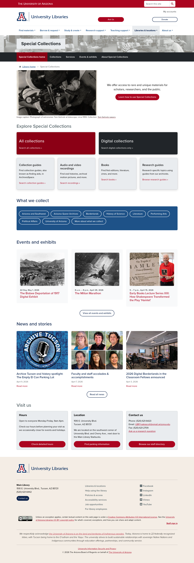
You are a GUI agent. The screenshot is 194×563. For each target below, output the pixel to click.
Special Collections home (32, 57)
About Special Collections (115, 57)
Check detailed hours (42, 444)
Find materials (26, 30)
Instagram (148, 490)
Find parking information (97, 444)
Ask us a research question (142, 431)
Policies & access (94, 495)
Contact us (136, 415)
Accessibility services (96, 499)
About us (166, 30)
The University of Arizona (120, 552)
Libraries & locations (145, 30)
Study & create (71, 30)
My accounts (169, 11)
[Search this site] (156, 4)
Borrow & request (49, 30)
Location (79, 415)
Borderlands (92, 213)
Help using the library (96, 490)
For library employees (96, 509)
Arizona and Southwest (34, 213)
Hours (23, 415)
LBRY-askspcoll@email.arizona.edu (152, 424)
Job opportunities (94, 504)
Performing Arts (159, 213)
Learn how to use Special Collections (137, 97)
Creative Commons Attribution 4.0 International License (132, 517)
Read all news (97, 394)
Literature (138, 213)
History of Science (115, 213)
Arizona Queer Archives (66, 213)
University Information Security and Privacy (97, 548)
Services (70, 57)
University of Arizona (56, 221)
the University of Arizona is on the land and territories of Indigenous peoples (86, 533)
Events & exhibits (88, 57)
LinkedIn (147, 495)
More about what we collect (89, 221)
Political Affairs (29, 221)
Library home (29, 66)
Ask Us (111, 19)
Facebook (148, 486)
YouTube (147, 504)
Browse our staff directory (152, 444)
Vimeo (146, 499)
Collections (55, 57)
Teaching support (119, 30)
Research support (95, 30)
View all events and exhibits (97, 313)
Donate (165, 19)
